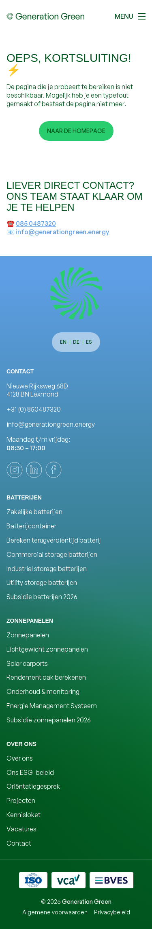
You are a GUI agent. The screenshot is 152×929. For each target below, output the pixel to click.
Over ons (19, 758)
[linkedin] (34, 470)
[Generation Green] (76, 293)
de (76, 342)
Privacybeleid (112, 912)
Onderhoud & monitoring (42, 691)
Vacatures (21, 829)
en (63, 342)
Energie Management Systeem (51, 706)
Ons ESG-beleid (30, 772)
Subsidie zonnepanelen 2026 (48, 720)
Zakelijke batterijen (34, 512)
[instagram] (14, 470)
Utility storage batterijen (41, 582)
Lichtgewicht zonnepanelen (47, 649)
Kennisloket (23, 815)
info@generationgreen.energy (62, 232)
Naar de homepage (76, 130)
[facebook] (53, 470)
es (89, 342)
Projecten (20, 800)
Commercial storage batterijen (51, 554)
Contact (18, 843)
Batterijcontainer (31, 526)
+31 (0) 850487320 (33, 409)
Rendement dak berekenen (46, 677)
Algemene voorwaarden (55, 912)
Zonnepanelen (27, 635)
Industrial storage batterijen (46, 569)
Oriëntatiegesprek (33, 786)
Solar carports (27, 663)
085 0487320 (36, 223)
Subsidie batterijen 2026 (41, 597)
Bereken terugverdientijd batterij (53, 540)
